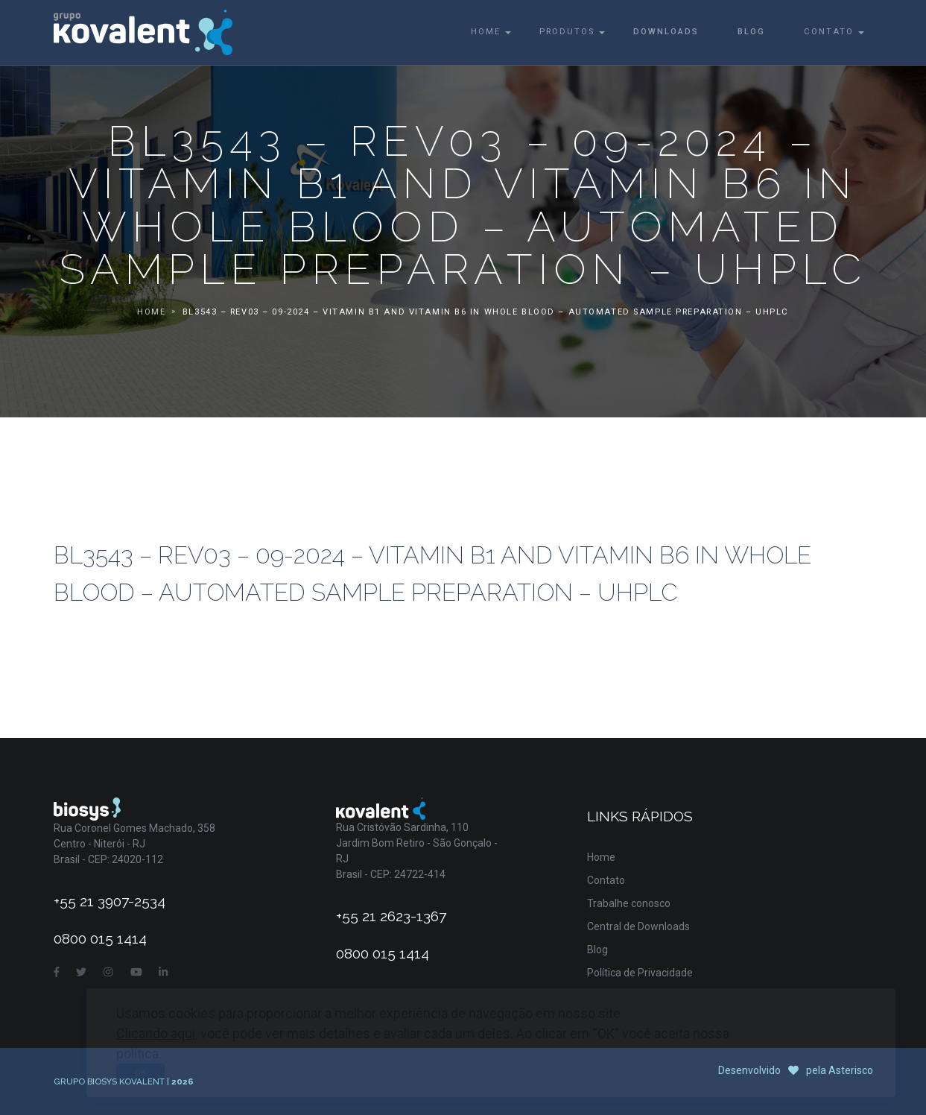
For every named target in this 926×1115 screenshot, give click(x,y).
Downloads (666, 32)
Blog (751, 32)
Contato (829, 32)
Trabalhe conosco (628, 903)
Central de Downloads (638, 926)
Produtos (566, 32)
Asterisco (850, 1070)
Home (486, 32)
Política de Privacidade (640, 973)
